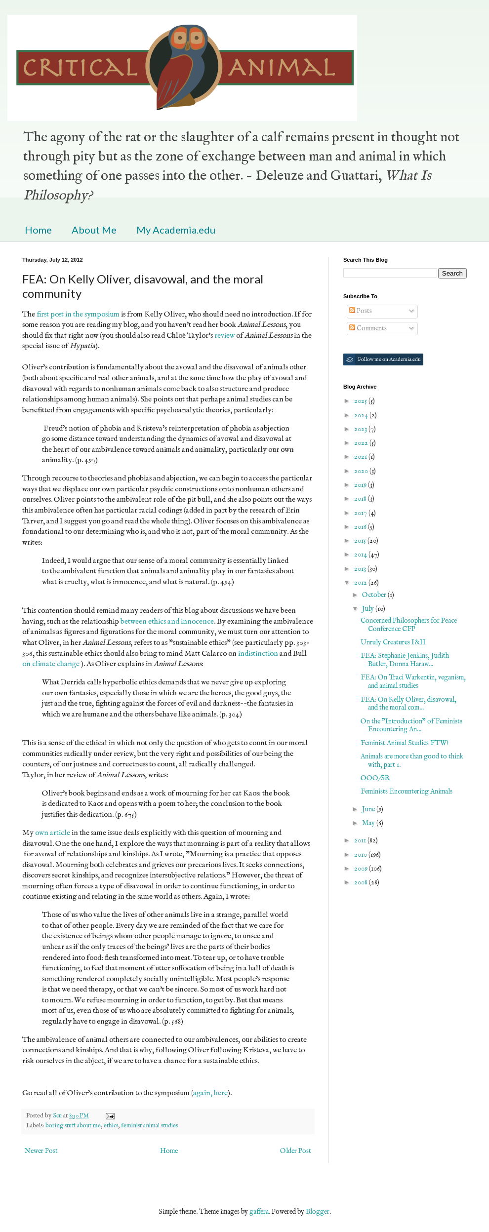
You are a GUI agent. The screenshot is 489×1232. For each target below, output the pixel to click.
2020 (361, 471)
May (369, 823)
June (369, 809)
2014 (361, 554)
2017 (361, 513)
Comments (368, 328)
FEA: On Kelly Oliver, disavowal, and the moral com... (408, 704)
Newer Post (41, 1151)
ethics (111, 1126)
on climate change (51, 664)
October (375, 595)
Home (38, 230)
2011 (360, 840)
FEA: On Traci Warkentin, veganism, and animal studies (413, 681)
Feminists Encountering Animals (406, 791)
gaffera (259, 1211)
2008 (361, 882)
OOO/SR (375, 778)
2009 (361, 868)
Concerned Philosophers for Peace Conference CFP (409, 625)
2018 (361, 498)
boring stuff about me (73, 1126)
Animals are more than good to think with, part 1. (412, 760)
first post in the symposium (78, 314)
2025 (361, 401)
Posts (360, 311)
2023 (361, 429)
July (368, 608)
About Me (94, 230)
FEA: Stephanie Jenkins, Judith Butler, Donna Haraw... (405, 660)
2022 (361, 442)
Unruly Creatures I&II (393, 642)
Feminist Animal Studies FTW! (404, 743)
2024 (361, 415)
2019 (361, 484)
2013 (360, 568)
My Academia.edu (175, 230)
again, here (210, 1093)
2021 (361, 456)
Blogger (317, 1211)
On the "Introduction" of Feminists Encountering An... (411, 725)
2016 (361, 526)
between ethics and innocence (167, 622)
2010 (361, 854)
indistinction (258, 654)
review (224, 336)
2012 (361, 582)
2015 (360, 540)
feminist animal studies (149, 1126)
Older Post (295, 1151)
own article (52, 833)
